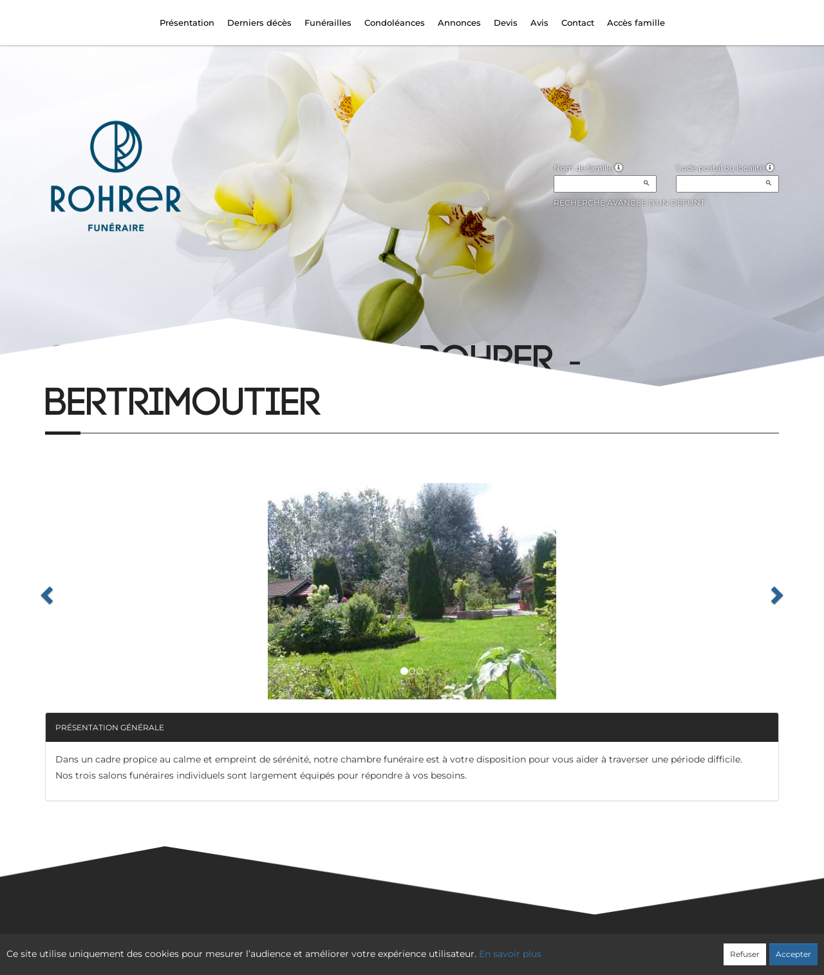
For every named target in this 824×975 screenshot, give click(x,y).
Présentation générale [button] (109, 727)
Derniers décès (259, 22)
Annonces (459, 22)
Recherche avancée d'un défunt (629, 202)
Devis (506, 22)
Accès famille (636, 22)
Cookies (464, 946)
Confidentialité (405, 946)
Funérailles (327, 22)
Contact (577, 22)
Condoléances (394, 22)
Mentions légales (528, 946)
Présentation (187, 22)
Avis (539, 22)
